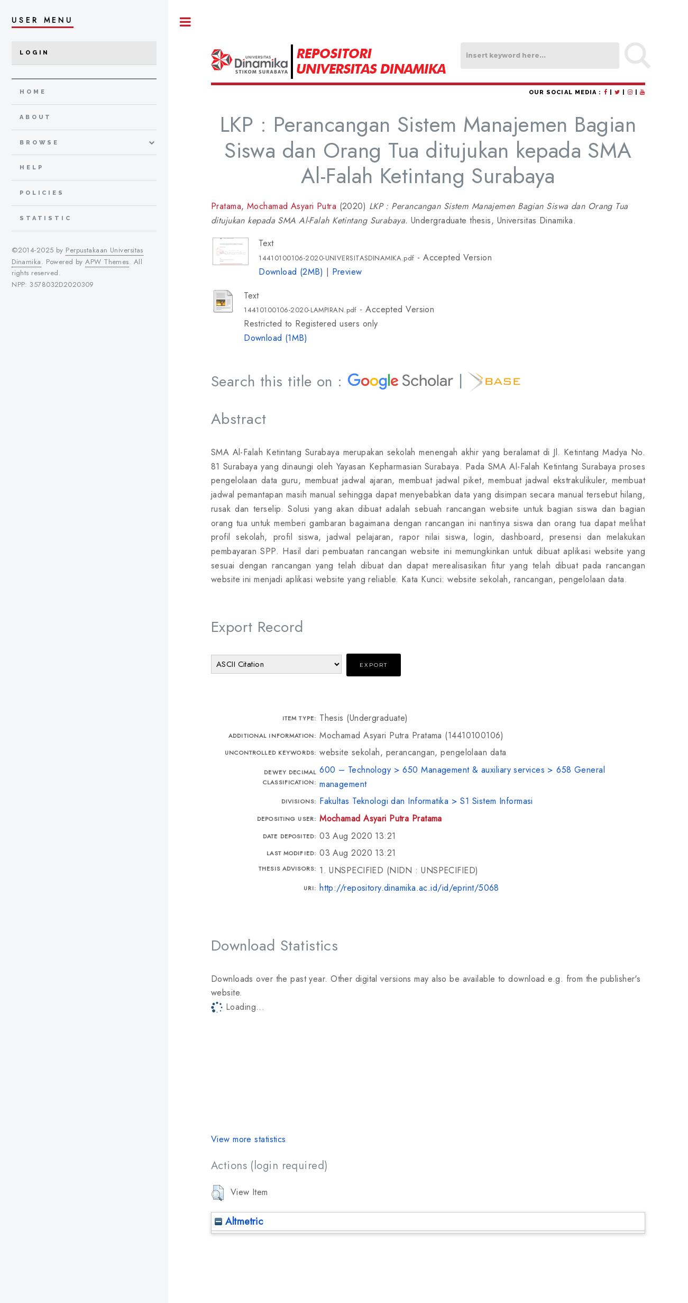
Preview (347, 272)
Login (35, 52)
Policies (42, 192)
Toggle (185, 22)
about (36, 117)
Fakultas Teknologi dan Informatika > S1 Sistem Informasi (426, 801)
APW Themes (107, 262)
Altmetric (239, 1221)
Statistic (46, 218)
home (33, 91)
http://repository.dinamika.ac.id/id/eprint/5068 (409, 888)
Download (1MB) (275, 338)
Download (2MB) (291, 272)
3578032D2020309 (62, 284)
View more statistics (248, 1139)
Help (31, 167)
